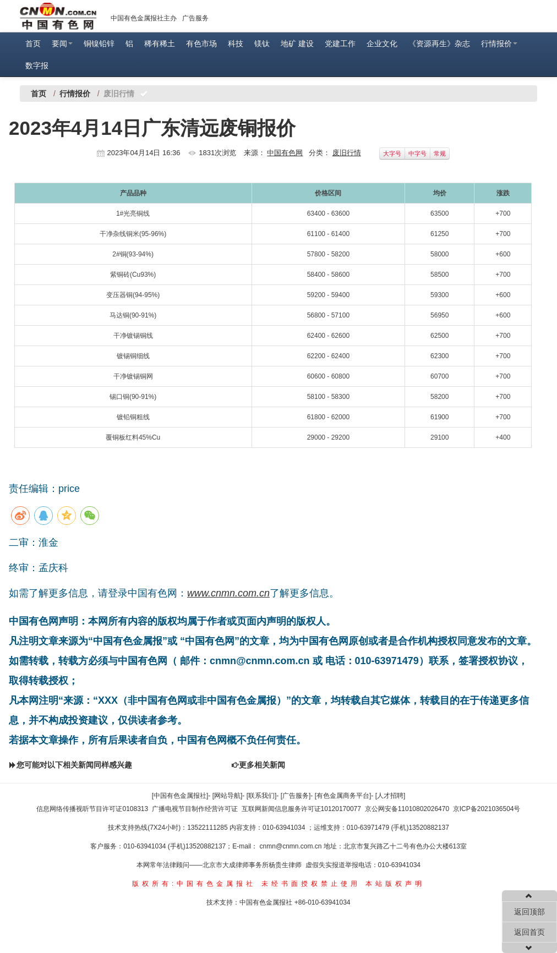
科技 (235, 43)
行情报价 (499, 43)
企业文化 (382, 43)
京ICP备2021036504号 (487, 809)
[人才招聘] (390, 795)
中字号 (417, 153)
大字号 (392, 153)
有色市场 (201, 43)
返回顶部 (529, 911)
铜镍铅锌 (99, 43)
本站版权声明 (395, 884)
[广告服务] (296, 795)
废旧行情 (346, 153)
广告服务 (195, 18)
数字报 (36, 65)
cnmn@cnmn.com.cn (292, 846)
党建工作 (340, 43)
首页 (33, 43)
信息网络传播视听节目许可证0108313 (92, 809)
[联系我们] (262, 795)
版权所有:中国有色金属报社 (194, 884)
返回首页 (529, 932)
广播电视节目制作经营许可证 (195, 809)
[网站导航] (227, 795)
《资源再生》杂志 (439, 43)
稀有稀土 (159, 43)
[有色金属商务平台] (343, 795)
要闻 (62, 43)
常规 (440, 153)
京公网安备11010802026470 (407, 809)
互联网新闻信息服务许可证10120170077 (301, 809)
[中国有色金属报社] (180, 795)
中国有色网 (285, 153)
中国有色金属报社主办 (144, 18)
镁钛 (262, 43)
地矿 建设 (297, 43)
